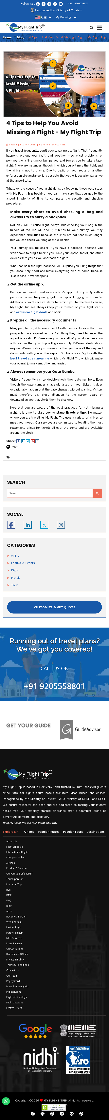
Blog (20, 37)
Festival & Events (23, 563)
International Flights (17, 852)
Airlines (10, 863)
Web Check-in (14, 922)
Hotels (15, 577)
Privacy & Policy (15, 959)
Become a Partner (16, 916)
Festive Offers (14, 1008)
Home (7, 37)
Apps (9, 911)
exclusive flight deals (31, 312)
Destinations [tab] (95, 832)
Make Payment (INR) (17, 986)
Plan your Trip (14, 884)
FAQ (8, 900)
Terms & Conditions (17, 965)
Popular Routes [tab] (48, 832)
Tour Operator (14, 879)
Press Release (14, 943)
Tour (14, 585)
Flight (15, 446)
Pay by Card (13, 981)
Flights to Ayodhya (16, 997)
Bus (8, 889)
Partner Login (13, 927)
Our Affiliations (14, 949)
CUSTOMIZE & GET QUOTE (54, 607)
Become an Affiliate (17, 954)
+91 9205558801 (78, 3)
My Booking (63, 17)
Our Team (12, 975)
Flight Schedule (14, 846)
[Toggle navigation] (99, 26)
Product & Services (16, 868)
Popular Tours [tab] (73, 832)
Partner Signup (14, 932)
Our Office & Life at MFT (19, 873)
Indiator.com (13, 991)
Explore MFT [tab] (11, 832)
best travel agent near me (29, 358)
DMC (9, 895)
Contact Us (12, 970)
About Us (11, 841)
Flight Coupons (14, 1002)
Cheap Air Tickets (16, 857)
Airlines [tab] (29, 832)
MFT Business (13, 938)
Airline (15, 555)
